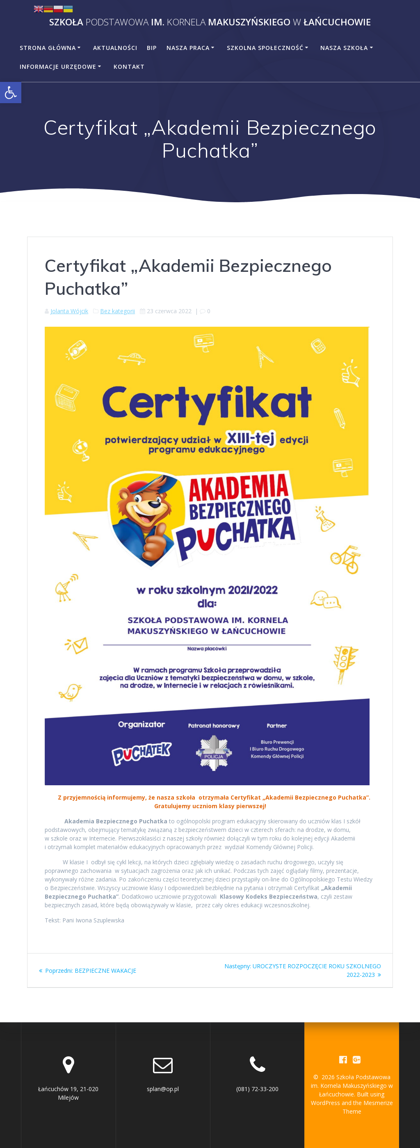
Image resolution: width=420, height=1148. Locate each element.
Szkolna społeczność (265, 48)
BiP (152, 48)
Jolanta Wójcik (69, 311)
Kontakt (129, 66)
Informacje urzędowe (58, 66)
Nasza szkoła (344, 48)
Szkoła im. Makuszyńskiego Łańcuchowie (210, 22)
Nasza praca (188, 48)
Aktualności (115, 48)
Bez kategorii (117, 311)
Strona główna (48, 48)
